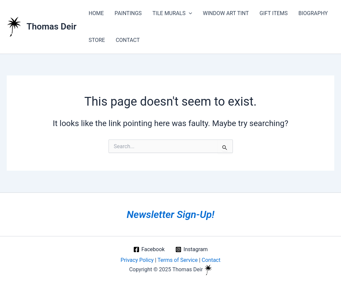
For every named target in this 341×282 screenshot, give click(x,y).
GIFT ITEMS (274, 13)
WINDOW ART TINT (226, 13)
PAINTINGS (128, 13)
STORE (97, 40)
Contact (211, 260)
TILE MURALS (172, 13)
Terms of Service (178, 260)
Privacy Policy (137, 260)
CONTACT (128, 40)
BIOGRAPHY (313, 13)
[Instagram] (191, 249)
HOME (96, 13)
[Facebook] (149, 249)
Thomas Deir (52, 26)
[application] (188, 13)
